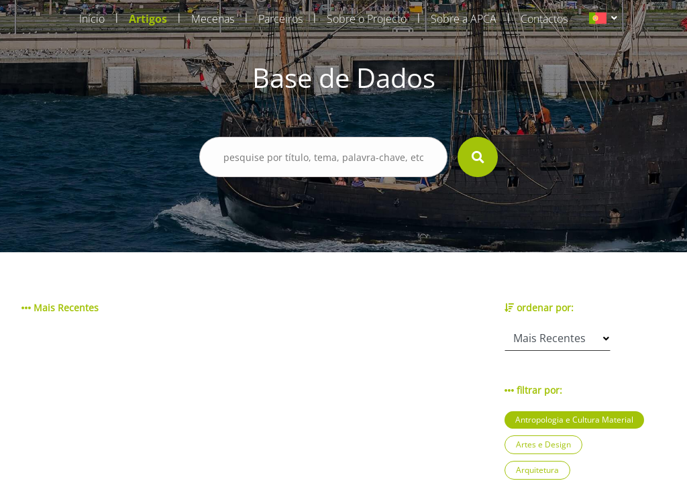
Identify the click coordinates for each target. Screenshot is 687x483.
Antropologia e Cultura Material (574, 419)
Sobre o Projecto (367, 18)
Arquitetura (537, 470)
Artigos (148, 18)
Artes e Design (543, 444)
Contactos (544, 18)
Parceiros (280, 18)
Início (92, 18)
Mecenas (212, 18)
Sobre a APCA (463, 18)
